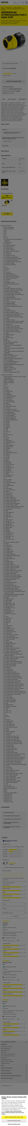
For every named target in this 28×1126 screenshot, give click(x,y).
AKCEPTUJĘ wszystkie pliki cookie (14, 1117)
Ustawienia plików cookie (14, 1124)
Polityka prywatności (10, 1112)
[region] (14, 1110)
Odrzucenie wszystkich (14, 1120)
